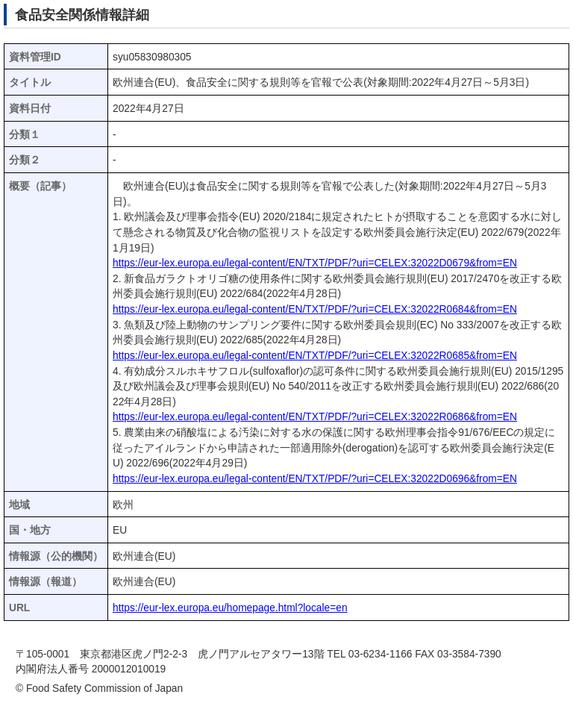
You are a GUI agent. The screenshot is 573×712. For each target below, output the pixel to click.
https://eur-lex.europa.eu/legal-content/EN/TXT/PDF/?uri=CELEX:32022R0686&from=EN (315, 416)
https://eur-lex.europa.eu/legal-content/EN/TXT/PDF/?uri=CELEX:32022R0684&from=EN (315, 309)
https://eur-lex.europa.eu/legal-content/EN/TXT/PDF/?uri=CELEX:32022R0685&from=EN (315, 355)
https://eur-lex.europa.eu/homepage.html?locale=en (230, 607)
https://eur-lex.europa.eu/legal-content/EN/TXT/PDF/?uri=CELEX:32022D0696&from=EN (315, 478)
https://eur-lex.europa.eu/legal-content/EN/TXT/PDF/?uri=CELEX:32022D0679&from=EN (315, 263)
